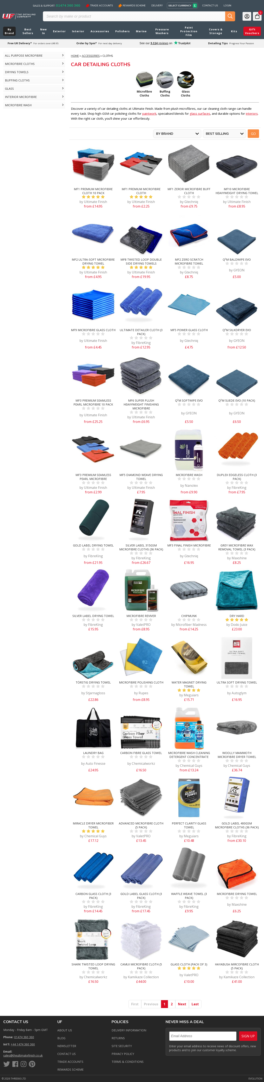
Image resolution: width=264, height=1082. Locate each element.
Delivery (157, 5)
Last (195, 1004)
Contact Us (210, 5)
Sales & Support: (56, 5)
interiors (252, 113)
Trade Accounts (99, 5)
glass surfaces (200, 113)
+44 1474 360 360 (23, 1044)
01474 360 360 (24, 1037)
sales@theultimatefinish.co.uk (23, 1055)
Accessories (91, 56)
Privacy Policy (123, 1054)
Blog (61, 1038)
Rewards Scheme (132, 5)
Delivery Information (129, 1030)
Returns (118, 1038)
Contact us (66, 1054)
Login (227, 5)
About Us (64, 1030)
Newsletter (66, 1046)
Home (75, 56)
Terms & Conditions (128, 1062)
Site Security (122, 1046)
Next (182, 1004)
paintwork (149, 113)
